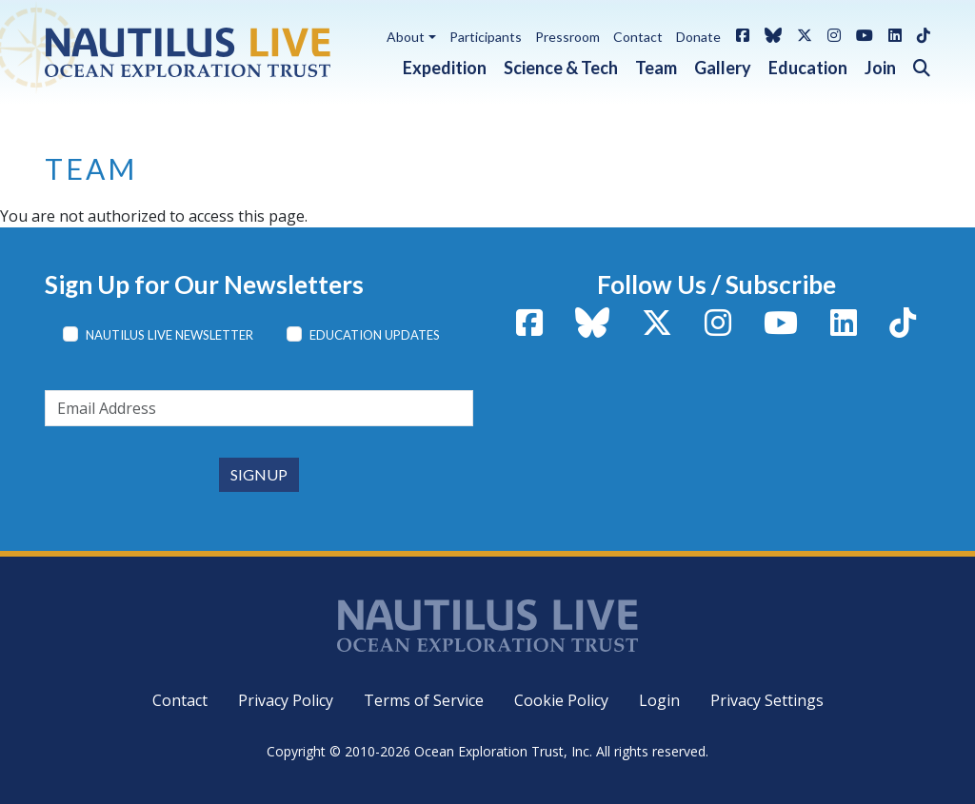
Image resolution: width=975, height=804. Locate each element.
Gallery (722, 67)
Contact (638, 37)
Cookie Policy (561, 700)
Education (807, 67)
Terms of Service (424, 700)
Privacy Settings (767, 700)
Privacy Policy (285, 700)
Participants (485, 37)
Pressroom (567, 37)
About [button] (406, 37)
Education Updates (374, 335)
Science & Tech (561, 67)
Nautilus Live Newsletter (169, 335)
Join (880, 67)
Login (659, 700)
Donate (698, 37)
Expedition (445, 67)
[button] (913, 64)
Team (656, 67)
